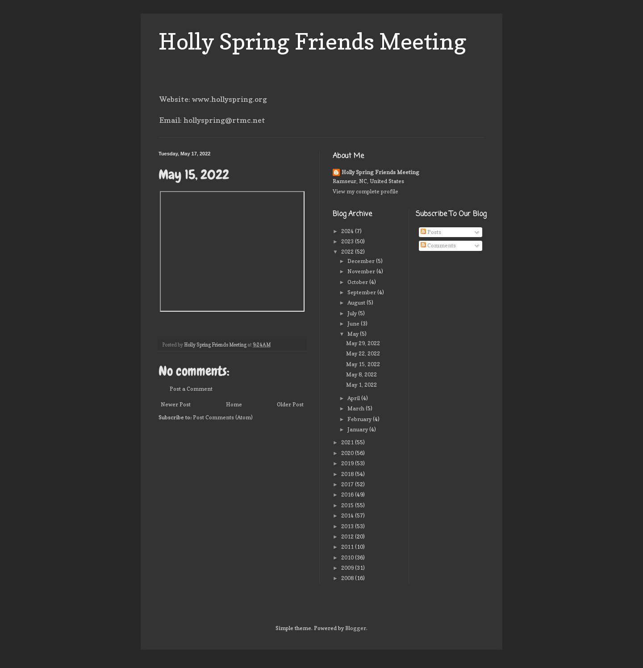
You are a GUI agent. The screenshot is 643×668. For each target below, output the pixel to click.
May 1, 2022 (361, 384)
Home (234, 404)
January (358, 429)
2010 (348, 557)
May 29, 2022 (363, 343)
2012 (348, 536)
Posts (431, 232)
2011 (348, 546)
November (361, 271)
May (353, 333)
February (360, 419)
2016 (348, 494)
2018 (348, 474)
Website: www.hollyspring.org (213, 99)
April (354, 398)
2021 (348, 442)
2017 (348, 484)
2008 (348, 578)
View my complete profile (365, 191)
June (354, 323)
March (356, 408)
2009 (348, 567)
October (358, 282)
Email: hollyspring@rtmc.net (212, 120)
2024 (348, 231)
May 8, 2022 (361, 374)
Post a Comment (191, 388)
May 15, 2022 (363, 364)
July (352, 313)
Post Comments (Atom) (223, 417)
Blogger (355, 628)
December (361, 261)
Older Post (290, 404)
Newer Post (176, 404)
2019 (348, 463)
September (362, 292)
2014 (348, 515)
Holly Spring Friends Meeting (313, 41)
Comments (438, 245)
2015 (348, 505)
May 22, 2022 (363, 353)
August (357, 302)
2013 (348, 526)
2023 (348, 241)
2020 (348, 453)
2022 (348, 251)
